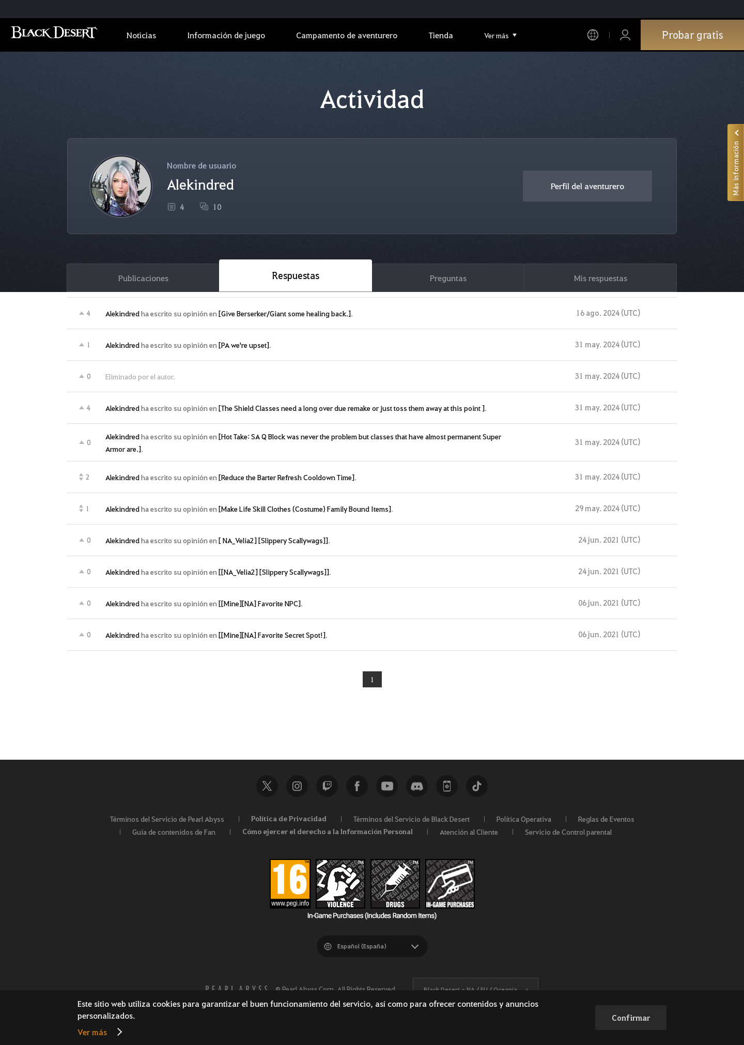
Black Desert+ (447, 789)
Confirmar (631, 1017)
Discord (417, 789)
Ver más (92, 1031)
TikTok (477, 789)
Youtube (387, 789)
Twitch (327, 789)
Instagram (297, 789)
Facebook (357, 789)
